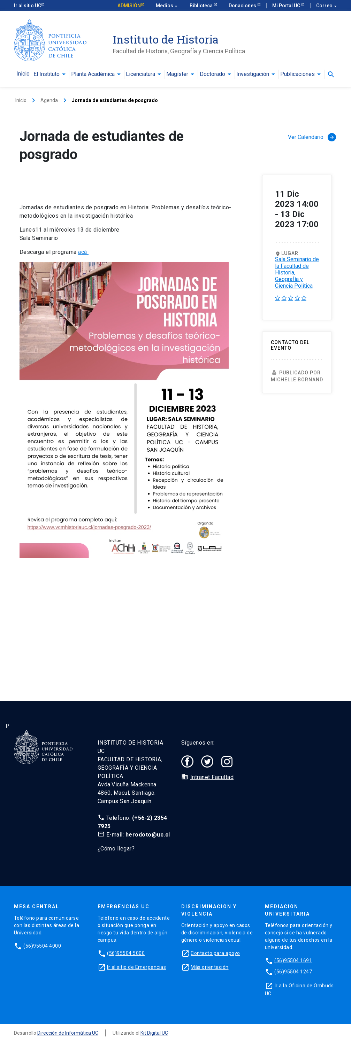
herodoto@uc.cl (147, 834)
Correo (326, 5)
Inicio (23, 74)
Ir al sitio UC (27, 5)
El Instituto (46, 74)
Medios (167, 5)
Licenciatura (140, 74)
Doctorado (212, 74)
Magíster (177, 74)
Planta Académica (93, 74)
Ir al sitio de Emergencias (136, 967)
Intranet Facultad (212, 777)
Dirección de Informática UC (67, 1033)
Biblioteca (202, 5)
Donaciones (243, 5)
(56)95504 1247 (293, 971)
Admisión (129, 5)
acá (83, 252)
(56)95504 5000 (126, 953)
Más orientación (210, 967)
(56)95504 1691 (293, 960)
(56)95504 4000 (42, 946)
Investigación (252, 74)
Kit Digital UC (154, 1033)
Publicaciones (297, 74)
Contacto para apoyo (215, 953)
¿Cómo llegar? (116, 848)
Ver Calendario (312, 137)
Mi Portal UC (286, 5)
